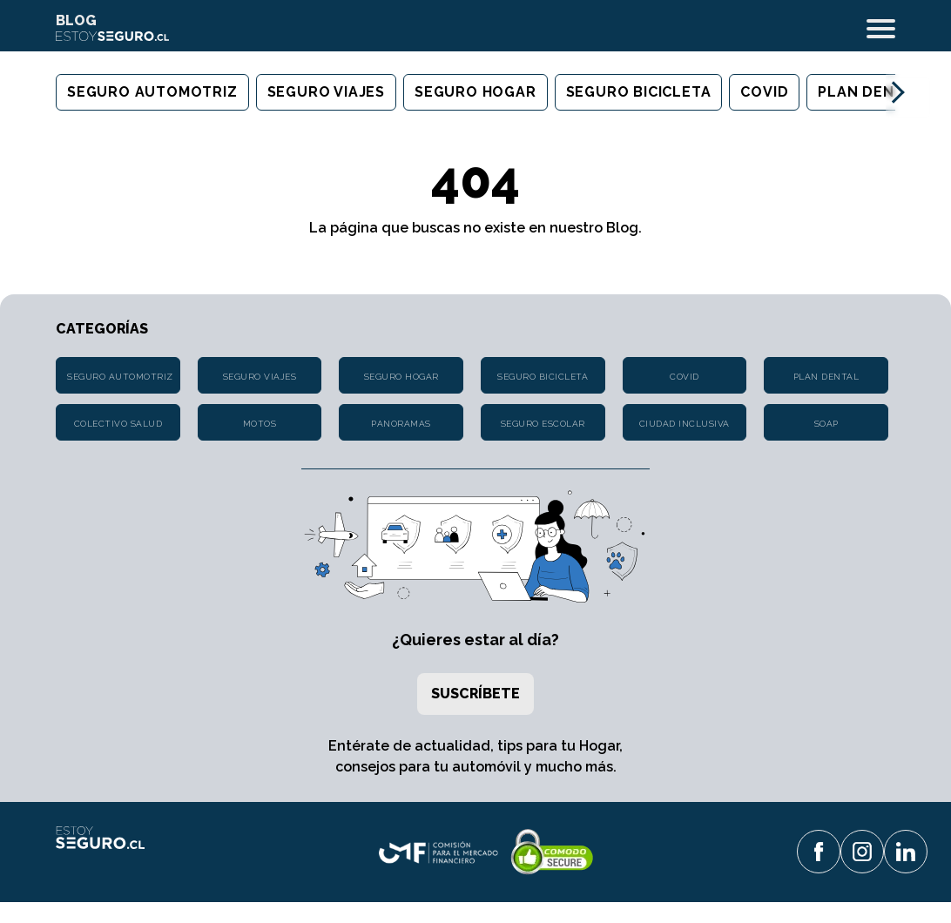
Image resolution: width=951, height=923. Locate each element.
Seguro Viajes (326, 92)
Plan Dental (870, 92)
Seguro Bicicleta (639, 92)
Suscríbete (475, 693)
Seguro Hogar (475, 92)
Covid (764, 92)
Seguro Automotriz (152, 92)
